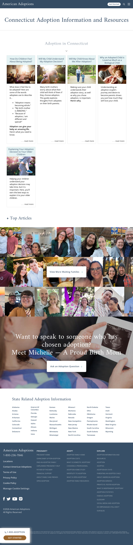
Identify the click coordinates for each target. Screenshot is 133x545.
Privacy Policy (10, 477)
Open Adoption (43, 481)
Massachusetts (55, 424)
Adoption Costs (73, 458)
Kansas (52, 407)
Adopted (100, 466)
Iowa (33, 434)
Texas (107, 407)
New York (72, 431)
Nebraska (72, 414)
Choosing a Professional (77, 466)
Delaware (16, 431)
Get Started (114, 4)
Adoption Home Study (76, 470)
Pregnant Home (43, 455)
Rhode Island (92, 424)
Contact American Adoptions (17, 466)
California (16, 421)
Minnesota (53, 431)
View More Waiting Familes (66, 271)
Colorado (16, 424)
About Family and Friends (47, 477)
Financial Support (44, 473)
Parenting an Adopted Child (109, 473)
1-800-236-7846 (13, 455)
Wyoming (109, 431)
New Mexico (73, 428)
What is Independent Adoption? (110, 488)
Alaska (15, 411)
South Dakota (92, 431)
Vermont (108, 414)
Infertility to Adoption (76, 473)
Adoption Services (104, 481)
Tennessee (91, 435)
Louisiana (53, 414)
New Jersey (72, 424)
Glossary (101, 500)
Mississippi (53, 435)
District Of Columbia (35, 408)
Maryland (53, 421)
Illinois (33, 427)
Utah (107, 411)
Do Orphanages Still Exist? (108, 507)
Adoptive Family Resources (78, 481)
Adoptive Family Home (76, 455)
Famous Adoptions (105, 496)
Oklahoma (91, 414)
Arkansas (16, 417)
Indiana (34, 430)
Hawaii (34, 420)
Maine (52, 417)
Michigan (53, 428)
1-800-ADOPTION (15, 532)
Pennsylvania (92, 421)
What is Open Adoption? (77, 477)
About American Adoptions (108, 477)
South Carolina (93, 428)
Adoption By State (104, 470)
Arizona (15, 414)
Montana (72, 411)
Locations (8, 461)
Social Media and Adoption (108, 503)
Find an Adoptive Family (46, 462)
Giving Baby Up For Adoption (48, 458)
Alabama (15, 407)
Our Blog (101, 511)
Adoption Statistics (105, 492)
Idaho (33, 423)
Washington (110, 421)
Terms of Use (9, 472)
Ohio (89, 411)
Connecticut (17, 428)
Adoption (101, 462)
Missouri (71, 407)
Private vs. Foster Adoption (108, 484)
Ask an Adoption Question (66, 366)
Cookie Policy (9, 483)
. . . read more (27, 141)
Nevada (71, 417)
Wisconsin (109, 428)
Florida (34, 413)
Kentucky (53, 411)
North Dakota (92, 407)
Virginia (108, 417)
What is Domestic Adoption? (78, 462)
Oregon (90, 417)
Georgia (34, 416)
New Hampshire (74, 421)
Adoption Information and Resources (108, 457)
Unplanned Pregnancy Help (48, 466)
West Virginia (110, 424)
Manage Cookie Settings (16, 488)
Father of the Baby (44, 470)
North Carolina (74, 435)
